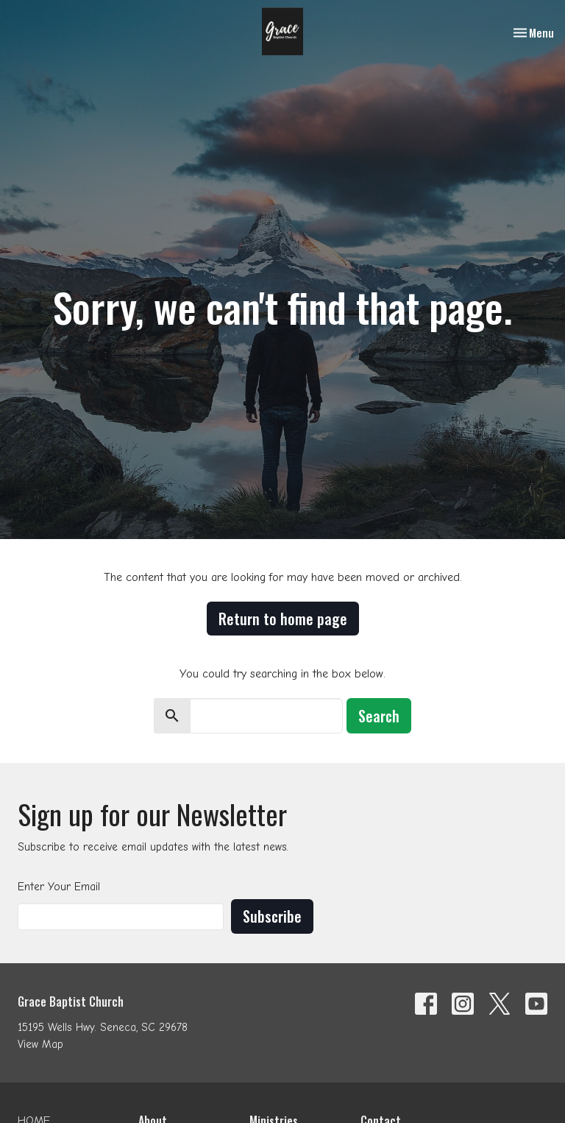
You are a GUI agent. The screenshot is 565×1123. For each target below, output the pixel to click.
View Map (40, 1044)
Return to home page (282, 619)
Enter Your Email (59, 886)
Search (378, 716)
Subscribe (272, 916)
